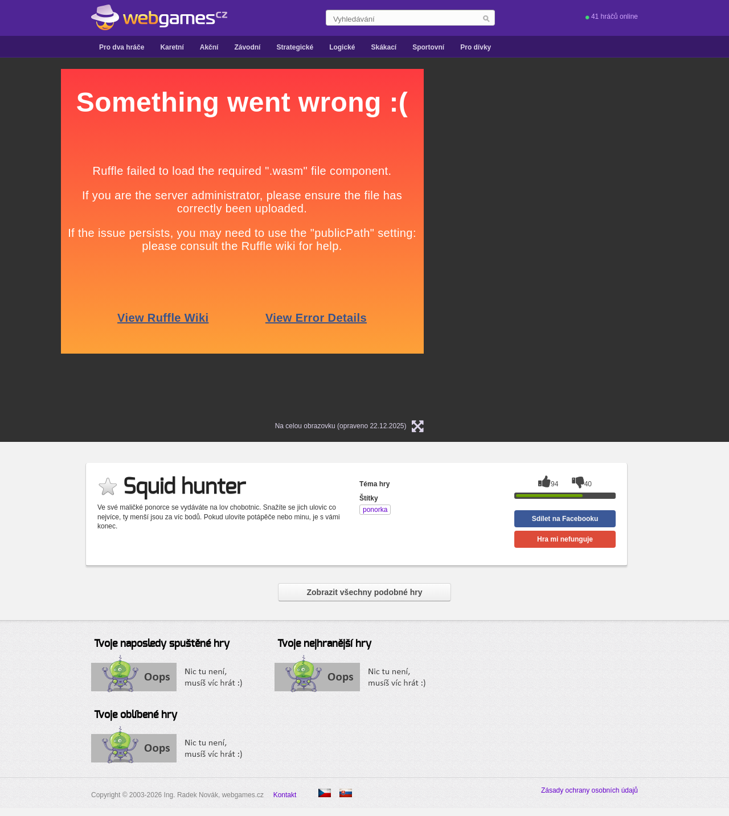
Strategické (294, 47)
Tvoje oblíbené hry (135, 715)
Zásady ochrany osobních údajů (589, 790)
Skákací (383, 47)
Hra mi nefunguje (565, 539)
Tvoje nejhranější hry (324, 644)
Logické (342, 47)
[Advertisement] (583, 240)
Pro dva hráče (121, 47)
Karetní (171, 47)
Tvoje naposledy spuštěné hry (162, 644)
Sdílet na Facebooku (565, 519)
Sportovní (428, 47)
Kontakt (285, 795)
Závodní (247, 47)
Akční (209, 47)
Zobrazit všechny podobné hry (364, 592)
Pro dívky (475, 47)
